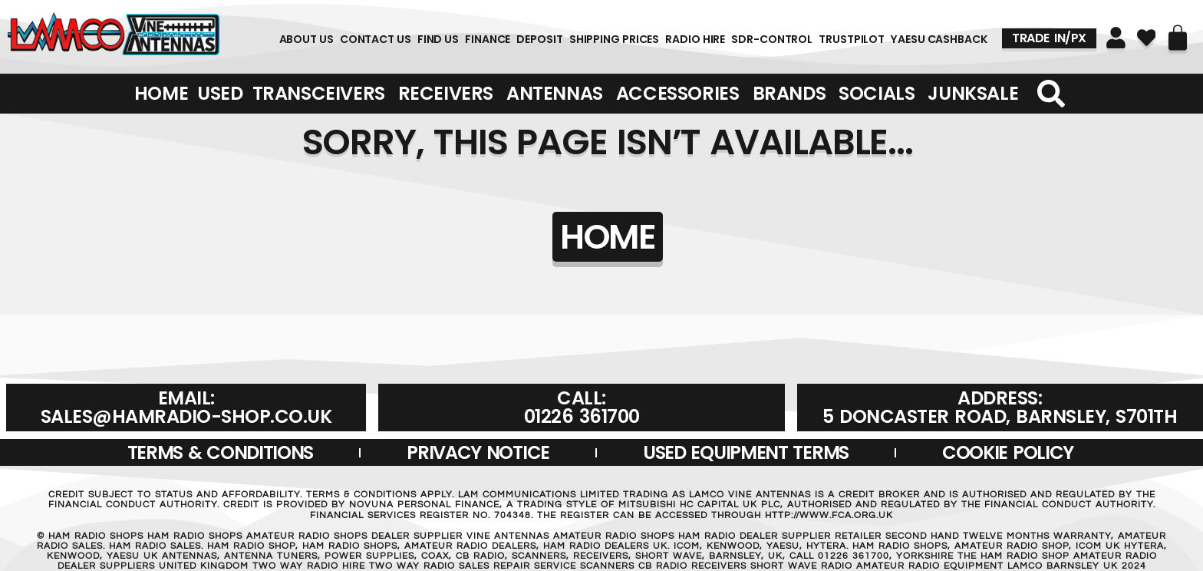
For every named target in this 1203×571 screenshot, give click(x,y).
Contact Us (375, 39)
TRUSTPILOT (852, 39)
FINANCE (487, 39)
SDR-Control (771, 39)
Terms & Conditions (220, 452)
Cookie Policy (1007, 452)
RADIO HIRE (695, 39)
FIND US (438, 39)
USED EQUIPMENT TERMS (746, 452)
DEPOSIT (539, 39)
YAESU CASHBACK (939, 39)
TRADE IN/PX (1049, 38)
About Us (306, 39)
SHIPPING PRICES (614, 39)
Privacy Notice (478, 452)
